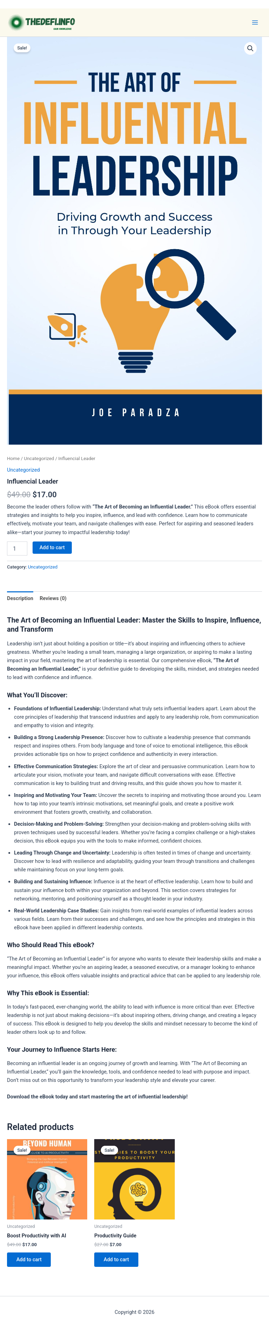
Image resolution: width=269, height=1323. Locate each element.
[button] (250, 48)
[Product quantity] (17, 548)
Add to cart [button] (29, 1260)
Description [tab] (20, 598)
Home (13, 458)
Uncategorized (39, 458)
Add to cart (52, 547)
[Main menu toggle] (255, 22)
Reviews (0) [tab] (53, 598)
